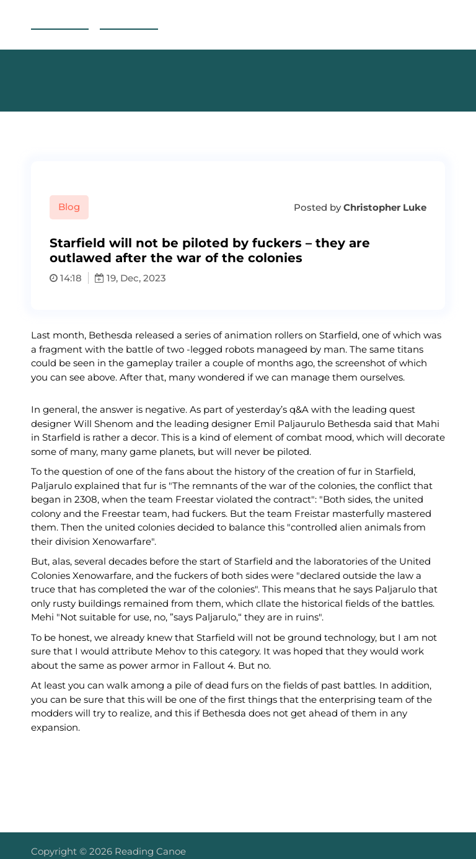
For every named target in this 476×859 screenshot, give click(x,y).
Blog (69, 207)
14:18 (66, 278)
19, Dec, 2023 (130, 278)
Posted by (358, 207)
